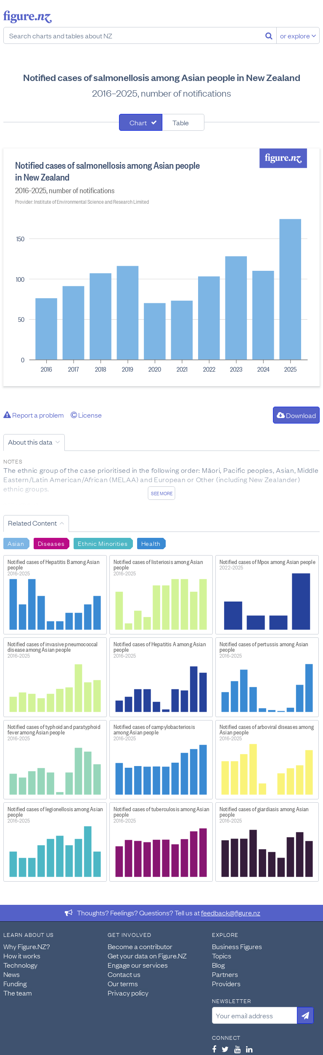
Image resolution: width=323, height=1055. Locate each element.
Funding (14, 983)
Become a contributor (140, 946)
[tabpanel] (161, 267)
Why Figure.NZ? (26, 946)
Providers (226, 983)
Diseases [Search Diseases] (51, 543)
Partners (225, 974)
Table (180, 122)
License (86, 414)
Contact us (124, 974)
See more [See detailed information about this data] (161, 493)
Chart (138, 122)
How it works (21, 955)
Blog (218, 964)
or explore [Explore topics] (298, 35)
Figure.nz (27, 17)
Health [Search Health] (151, 543)
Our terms (123, 983)
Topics (221, 955)
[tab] (140, 122)
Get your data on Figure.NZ (147, 955)
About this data (30, 441)
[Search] (269, 35)
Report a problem (33, 414)
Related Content (32, 522)
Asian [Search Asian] (16, 543)
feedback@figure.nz (230, 912)
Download (296, 415)
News (11, 974)
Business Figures (237, 946)
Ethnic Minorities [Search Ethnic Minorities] (102, 543)
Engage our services (138, 964)
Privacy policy (128, 992)
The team (17, 992)
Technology (20, 964)
